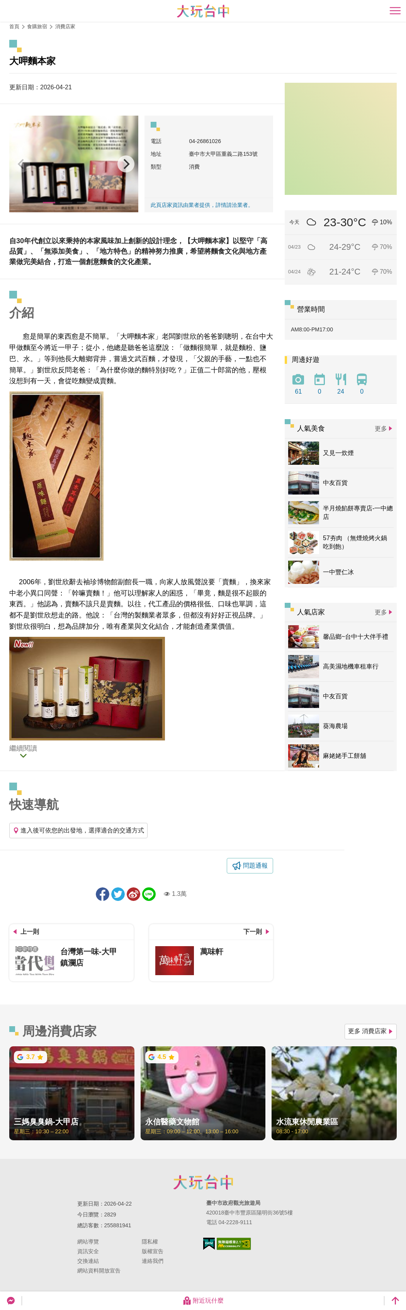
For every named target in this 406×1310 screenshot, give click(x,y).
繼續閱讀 (23, 748)
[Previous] (21, 163)
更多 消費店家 (370, 1031)
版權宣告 (152, 1251)
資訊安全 (88, 1251)
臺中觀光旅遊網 (203, 11)
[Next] (125, 163)
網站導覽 (88, 1241)
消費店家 (65, 26)
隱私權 (150, 1241)
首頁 (14, 26)
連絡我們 (152, 1261)
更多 (381, 428)
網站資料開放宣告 (99, 1270)
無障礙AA (234, 1244)
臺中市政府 (203, 1182)
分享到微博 (133, 894)
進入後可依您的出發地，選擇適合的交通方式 (78, 830)
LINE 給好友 (149, 894)
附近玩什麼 (203, 1300)
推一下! (118, 894)
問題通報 (255, 865)
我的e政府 (209, 1244)
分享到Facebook (102, 894)
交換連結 (88, 1261)
